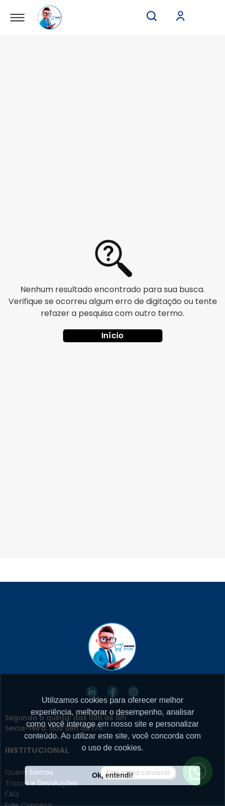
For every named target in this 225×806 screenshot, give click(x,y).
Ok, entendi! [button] (112, 775)
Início (112, 335)
